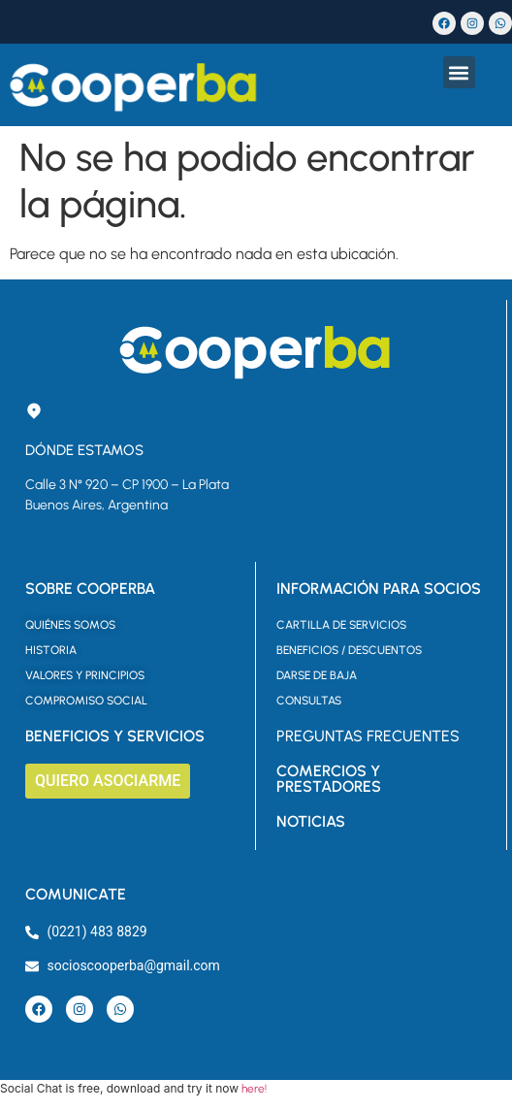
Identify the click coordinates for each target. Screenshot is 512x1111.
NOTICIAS (310, 821)
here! (254, 1088)
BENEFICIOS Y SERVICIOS (115, 736)
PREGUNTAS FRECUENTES (368, 736)
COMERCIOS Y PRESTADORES (328, 779)
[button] (459, 72)
